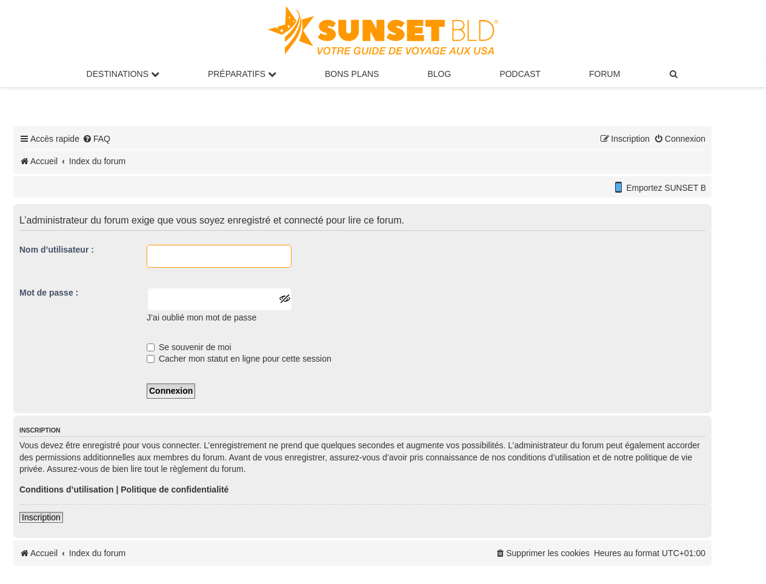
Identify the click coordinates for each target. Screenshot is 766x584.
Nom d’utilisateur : (56, 249)
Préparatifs (242, 74)
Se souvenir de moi (189, 347)
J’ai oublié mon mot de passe (201, 317)
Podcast (520, 74)
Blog (439, 74)
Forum (604, 74)
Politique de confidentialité (174, 489)
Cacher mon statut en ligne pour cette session (239, 358)
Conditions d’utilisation (66, 489)
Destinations (123, 74)
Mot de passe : (48, 292)
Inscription (41, 517)
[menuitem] (674, 74)
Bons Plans (352, 74)
